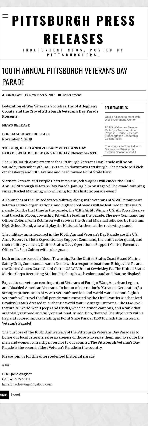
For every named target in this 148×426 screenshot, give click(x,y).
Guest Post (14, 95)
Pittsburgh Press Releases (74, 29)
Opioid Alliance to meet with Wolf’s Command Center (122, 118)
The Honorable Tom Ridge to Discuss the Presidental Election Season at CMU (123, 149)
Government (71, 95)
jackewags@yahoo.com (32, 384)
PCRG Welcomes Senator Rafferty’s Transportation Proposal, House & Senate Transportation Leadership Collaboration (121, 133)
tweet (15, 394)
